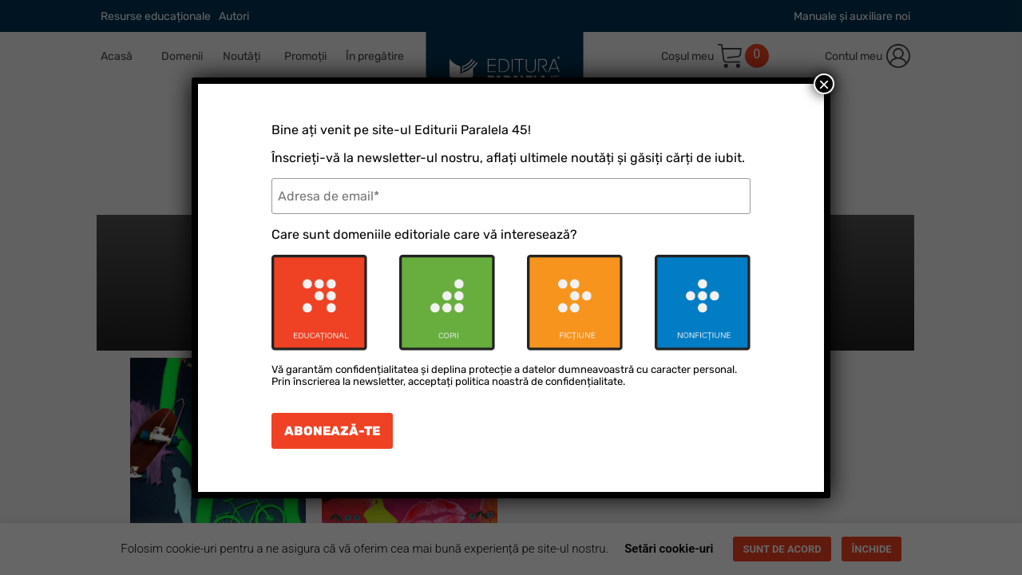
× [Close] (824, 83)
